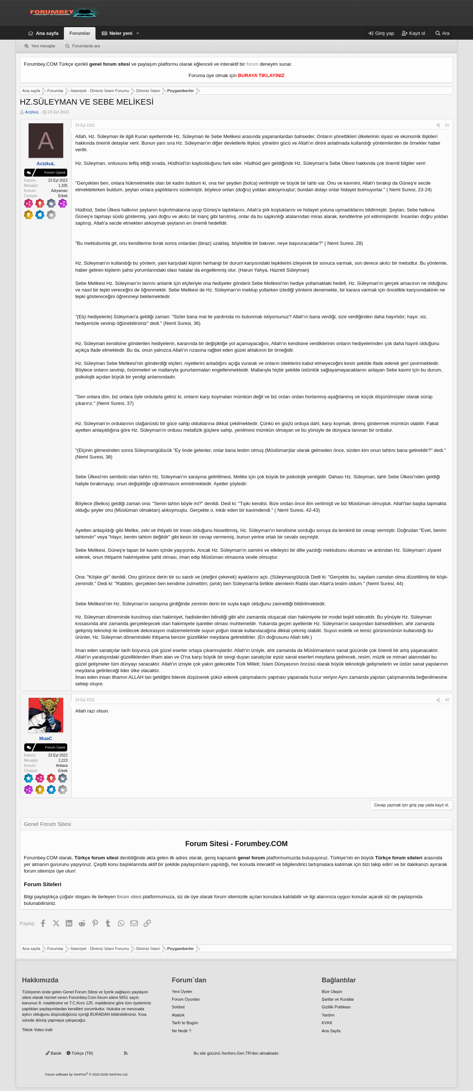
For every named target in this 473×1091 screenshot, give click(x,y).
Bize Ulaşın (332, 991)
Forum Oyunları (186, 999)
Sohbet (178, 1007)
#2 (447, 700)
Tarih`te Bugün (185, 1023)
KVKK (327, 1023)
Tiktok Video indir (37, 1029)
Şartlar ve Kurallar (338, 999)
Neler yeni (120, 33)
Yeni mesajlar (43, 46)
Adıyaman (59, 191)
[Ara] (442, 33)
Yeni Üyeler (182, 991)
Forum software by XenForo (86, 1074)
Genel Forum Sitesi (80, 992)
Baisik (53, 1053)
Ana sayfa (47, 33)
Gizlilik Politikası (336, 1007)
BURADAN (100, 1014)
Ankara (62, 766)
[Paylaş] (438, 125)
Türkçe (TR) (79, 1053)
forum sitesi (129, 896)
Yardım (328, 1015)
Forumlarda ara (86, 46)
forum (252, 64)
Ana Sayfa (331, 1031)
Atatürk (178, 1015)
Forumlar (79, 33)
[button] (137, 33)
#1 (447, 125)
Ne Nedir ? (181, 1031)
